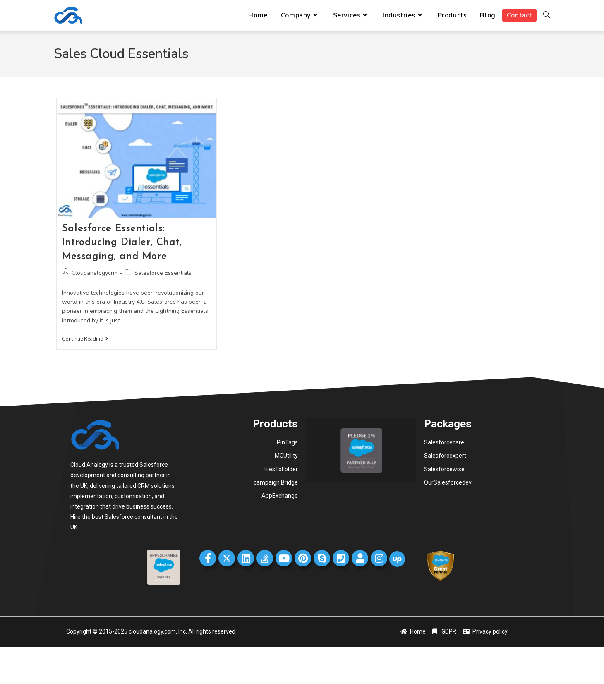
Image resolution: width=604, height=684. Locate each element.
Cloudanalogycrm (94, 273)
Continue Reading (85, 339)
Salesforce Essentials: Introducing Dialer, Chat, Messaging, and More (122, 243)
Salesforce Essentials (163, 273)
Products (275, 424)
